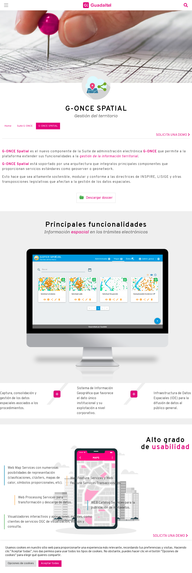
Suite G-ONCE (25, 126)
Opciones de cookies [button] (21, 563)
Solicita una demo (173, 135)
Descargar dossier (96, 198)
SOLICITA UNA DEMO (170, 536)
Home (8, 126)
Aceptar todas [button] (50, 563)
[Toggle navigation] (6, 5)
